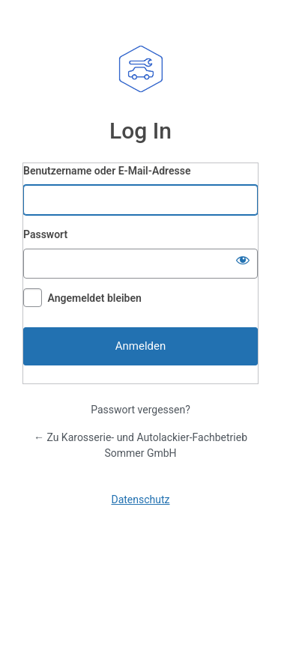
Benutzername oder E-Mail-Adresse (106, 171)
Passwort (45, 234)
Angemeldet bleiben (94, 298)
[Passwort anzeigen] (243, 260)
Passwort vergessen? (140, 410)
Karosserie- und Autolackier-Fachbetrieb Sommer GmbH (140, 68)
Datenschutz (140, 499)
